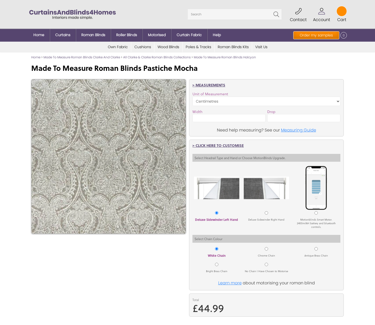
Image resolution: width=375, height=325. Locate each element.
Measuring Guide (298, 130)
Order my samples (316, 35)
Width (197, 111)
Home (35, 57)
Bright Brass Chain (216, 271)
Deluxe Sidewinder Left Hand (216, 219)
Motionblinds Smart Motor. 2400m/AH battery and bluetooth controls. (316, 223)
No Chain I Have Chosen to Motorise (266, 271)
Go (276, 14)
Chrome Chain (266, 255)
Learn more (230, 283)
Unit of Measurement (210, 94)
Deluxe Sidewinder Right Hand (266, 219)
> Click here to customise (218, 145)
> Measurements (208, 85)
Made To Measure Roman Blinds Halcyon (225, 57)
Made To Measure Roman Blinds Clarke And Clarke (81, 57)
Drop (271, 111)
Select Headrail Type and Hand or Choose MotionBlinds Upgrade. (240, 157)
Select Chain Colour (208, 238)
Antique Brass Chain (316, 255)
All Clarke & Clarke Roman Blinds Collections (157, 57)
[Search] (235, 14)
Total (195, 300)
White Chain (217, 255)
